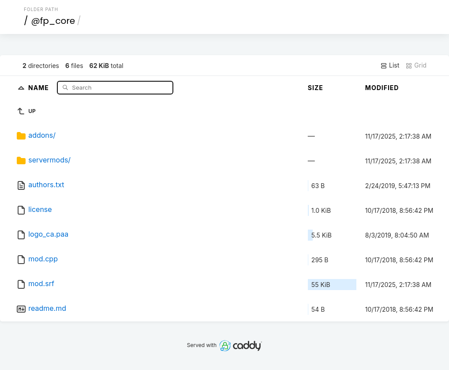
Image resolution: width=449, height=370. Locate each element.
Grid (416, 65)
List (389, 65)
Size (315, 87)
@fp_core (53, 21)
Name (39, 87)
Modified (382, 87)
